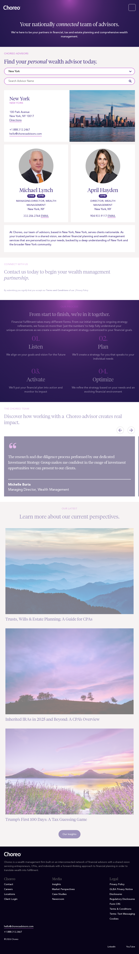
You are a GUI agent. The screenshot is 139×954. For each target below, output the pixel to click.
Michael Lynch (36, 190)
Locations (9, 894)
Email (45, 216)
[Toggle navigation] (132, 7)
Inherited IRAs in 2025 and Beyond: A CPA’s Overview (52, 719)
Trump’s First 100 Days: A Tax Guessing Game (46, 819)
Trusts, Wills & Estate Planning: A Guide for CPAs (48, 619)
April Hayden (102, 190)
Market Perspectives (63, 889)
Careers (8, 889)
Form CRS (115, 904)
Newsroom (58, 899)
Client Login (10, 899)
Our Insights (69, 834)
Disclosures (116, 894)
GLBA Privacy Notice (121, 889)
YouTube (130, 947)
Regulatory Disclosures (122, 899)
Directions (15, 120)
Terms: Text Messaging (122, 914)
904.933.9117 (98, 216)
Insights (56, 884)
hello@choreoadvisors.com (25, 134)
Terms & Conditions (120, 909)
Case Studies (59, 894)
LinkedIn (111, 947)
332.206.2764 (32, 216)
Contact (8, 884)
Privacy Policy (82, 290)
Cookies (114, 919)
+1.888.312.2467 (19, 130)
